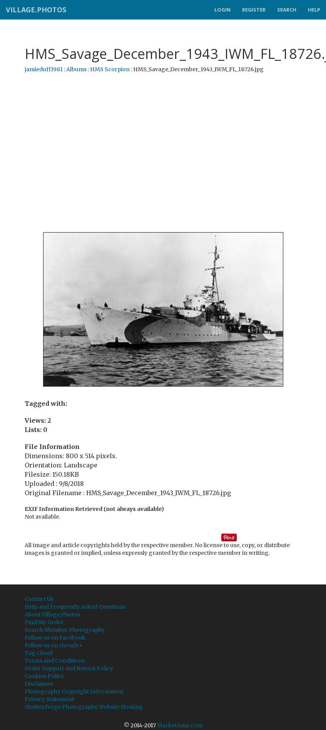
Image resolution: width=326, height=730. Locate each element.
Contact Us (39, 599)
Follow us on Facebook (55, 637)
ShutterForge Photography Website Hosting (84, 706)
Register (254, 9)
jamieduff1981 (44, 69)
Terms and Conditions (55, 660)
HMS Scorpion (110, 69)
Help (314, 9)
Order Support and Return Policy (69, 668)
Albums (76, 69)
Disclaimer (39, 683)
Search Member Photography (65, 629)
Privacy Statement (49, 699)
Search (286, 9)
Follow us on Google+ (54, 645)
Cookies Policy (44, 676)
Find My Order (44, 622)
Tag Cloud (38, 653)
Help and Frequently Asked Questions (75, 606)
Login (222, 9)
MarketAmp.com (179, 725)
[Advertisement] (160, 153)
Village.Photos (36, 9)
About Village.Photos (52, 614)
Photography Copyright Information (74, 691)
